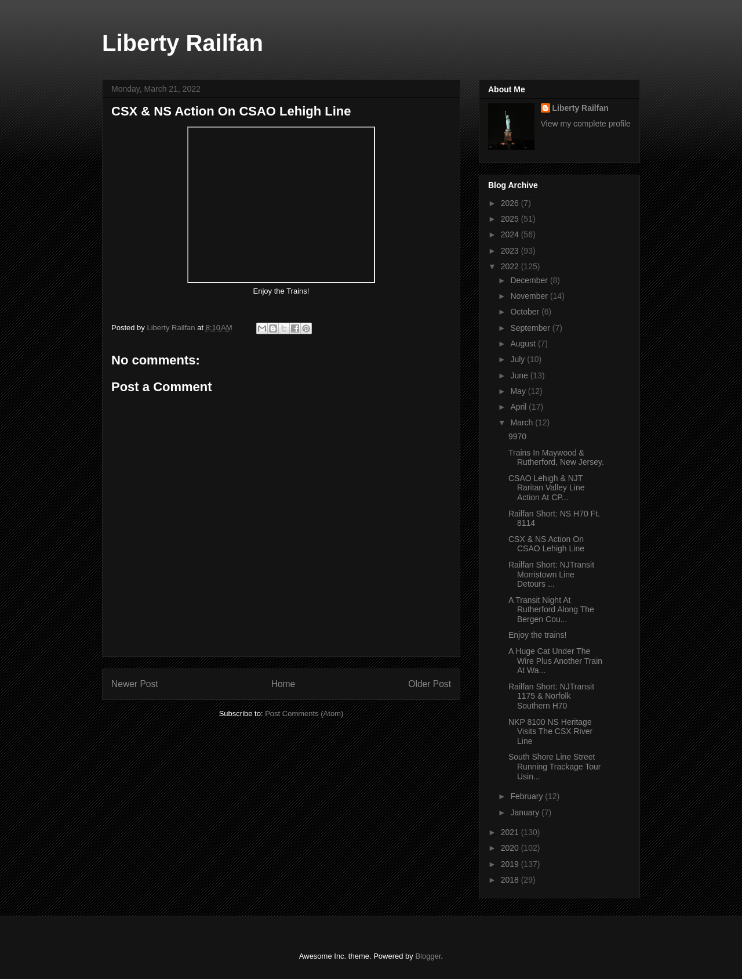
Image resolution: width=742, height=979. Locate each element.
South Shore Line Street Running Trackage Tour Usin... (554, 766)
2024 (511, 234)
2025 (511, 218)
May (519, 391)
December (530, 280)
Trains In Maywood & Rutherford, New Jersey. (556, 457)
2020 (511, 847)
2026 (511, 203)
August (523, 343)
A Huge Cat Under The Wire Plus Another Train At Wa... (555, 660)
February (527, 796)
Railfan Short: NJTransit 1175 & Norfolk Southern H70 (551, 696)
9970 (517, 436)
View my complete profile (586, 123)
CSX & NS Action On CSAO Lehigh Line (546, 544)
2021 (511, 832)
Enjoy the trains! (538, 635)
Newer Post (134, 684)
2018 (511, 879)
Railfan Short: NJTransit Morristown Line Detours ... (551, 574)
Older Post (429, 684)
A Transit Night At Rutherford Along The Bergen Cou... (551, 609)
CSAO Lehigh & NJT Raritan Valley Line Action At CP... (546, 488)
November (530, 296)
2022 (511, 266)
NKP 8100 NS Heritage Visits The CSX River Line (550, 731)
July (518, 359)
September (531, 328)
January (525, 812)
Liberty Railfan (182, 43)
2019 (511, 864)
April (519, 406)
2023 (511, 250)
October (525, 311)
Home (283, 684)
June (520, 375)
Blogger (428, 956)
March (522, 422)
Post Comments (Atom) (304, 713)
